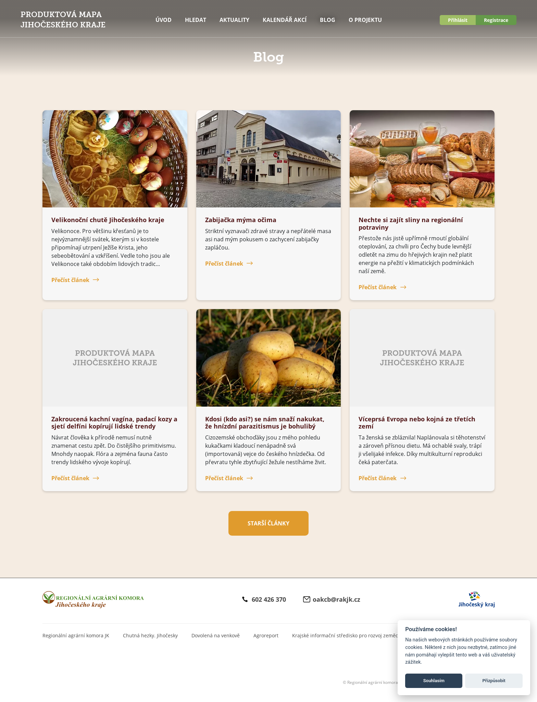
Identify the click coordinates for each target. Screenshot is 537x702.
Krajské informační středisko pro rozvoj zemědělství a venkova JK (366, 635)
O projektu (365, 20)
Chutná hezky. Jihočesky (150, 635)
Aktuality (234, 20)
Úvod (163, 20)
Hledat (195, 20)
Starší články (268, 523)
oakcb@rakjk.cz (336, 599)
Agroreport (265, 635)
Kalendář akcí (285, 20)
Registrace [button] (496, 20)
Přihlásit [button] (457, 20)
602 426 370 (269, 599)
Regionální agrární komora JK (75, 635)
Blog (327, 20)
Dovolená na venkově (215, 635)
